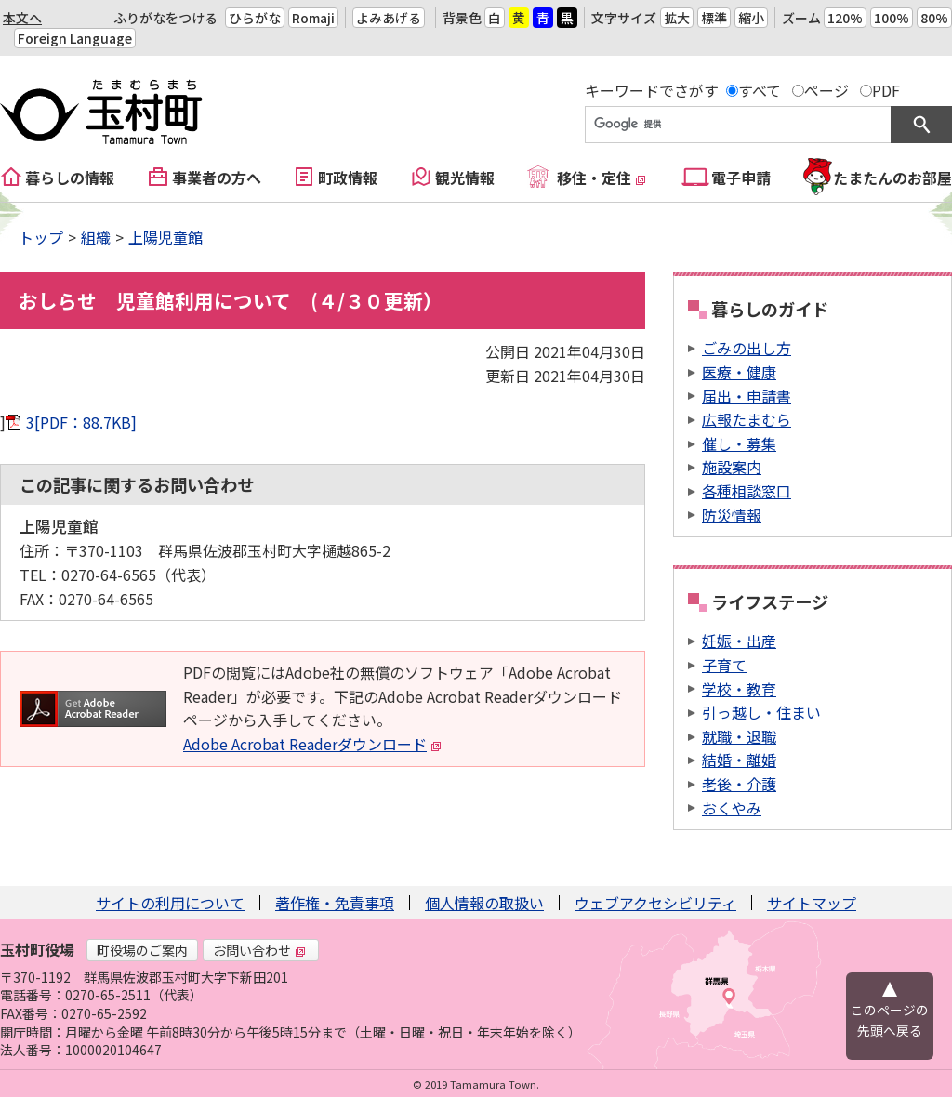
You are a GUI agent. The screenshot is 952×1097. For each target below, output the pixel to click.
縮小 (751, 17)
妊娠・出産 (739, 640)
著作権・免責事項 (334, 903)
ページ (826, 90)
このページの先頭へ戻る (890, 1019)
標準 (714, 17)
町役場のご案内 (142, 950)
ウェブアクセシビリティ (655, 903)
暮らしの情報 (69, 177)
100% (891, 17)
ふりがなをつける (165, 17)
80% (934, 17)
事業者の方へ (216, 177)
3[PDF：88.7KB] (81, 422)
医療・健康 (739, 372)
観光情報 (465, 177)
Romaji (313, 17)
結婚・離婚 (739, 759)
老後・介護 (739, 784)
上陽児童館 (165, 237)
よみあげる (388, 17)
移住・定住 (601, 177)
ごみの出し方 (746, 348)
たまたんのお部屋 (892, 177)
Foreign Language (75, 38)
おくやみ (731, 808)
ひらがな (255, 17)
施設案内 (731, 467)
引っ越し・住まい (761, 712)
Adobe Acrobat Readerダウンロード (312, 744)
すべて (759, 90)
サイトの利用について (170, 903)
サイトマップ (811, 903)
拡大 (677, 17)
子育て (724, 665)
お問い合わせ (259, 950)
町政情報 (347, 177)
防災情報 (731, 515)
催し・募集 (739, 443)
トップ (41, 237)
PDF (886, 90)
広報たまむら (746, 419)
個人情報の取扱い (484, 903)
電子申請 (741, 177)
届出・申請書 (746, 396)
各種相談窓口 (746, 491)
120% (845, 17)
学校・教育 (739, 689)
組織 (96, 237)
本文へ (22, 17)
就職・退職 (739, 736)
